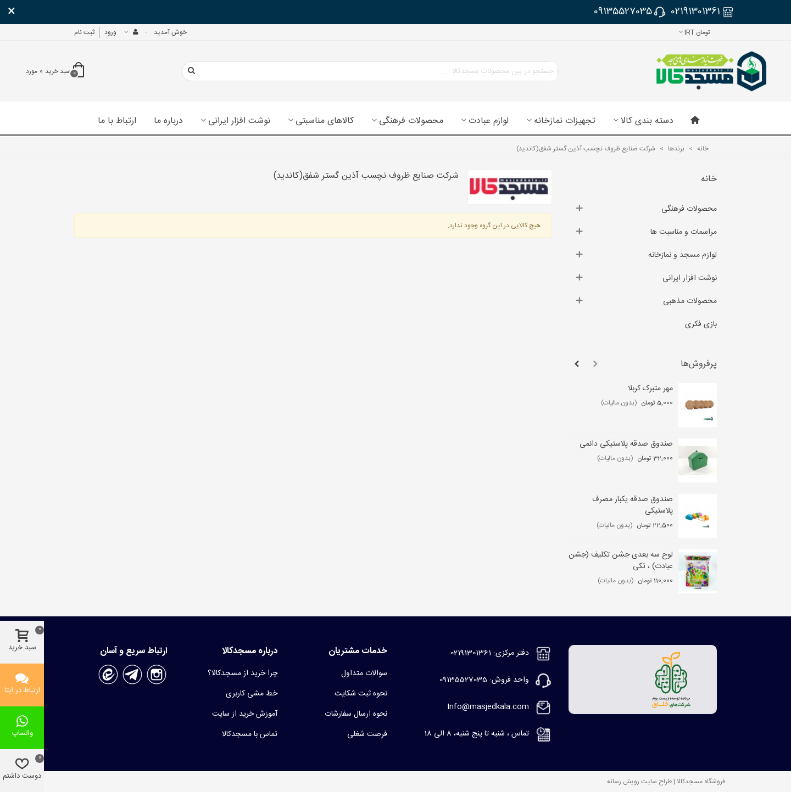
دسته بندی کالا (647, 121)
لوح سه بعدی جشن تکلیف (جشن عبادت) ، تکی (621, 560)
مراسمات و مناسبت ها (683, 232)
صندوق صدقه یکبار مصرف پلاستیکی (632, 505)
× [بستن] (11, 12)
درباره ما (168, 121)
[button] (595, 364)
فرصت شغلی (367, 734)
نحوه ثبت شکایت (361, 693)
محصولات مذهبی (690, 301)
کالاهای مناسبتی (325, 121)
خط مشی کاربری (251, 693)
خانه (709, 179)
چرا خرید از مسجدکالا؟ (242, 673)
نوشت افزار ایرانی (239, 121)
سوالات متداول (364, 673)
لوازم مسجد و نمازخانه (682, 255)
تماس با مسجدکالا (249, 734)
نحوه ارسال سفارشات (356, 714)
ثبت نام (84, 32)
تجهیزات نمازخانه (564, 121)
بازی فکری (701, 324)
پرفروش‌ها (699, 364)
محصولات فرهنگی (411, 121)
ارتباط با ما (117, 121)
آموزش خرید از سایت (244, 714)
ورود (110, 32)
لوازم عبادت (489, 121)
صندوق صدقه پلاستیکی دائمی (626, 444)
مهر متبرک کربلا (650, 389)
